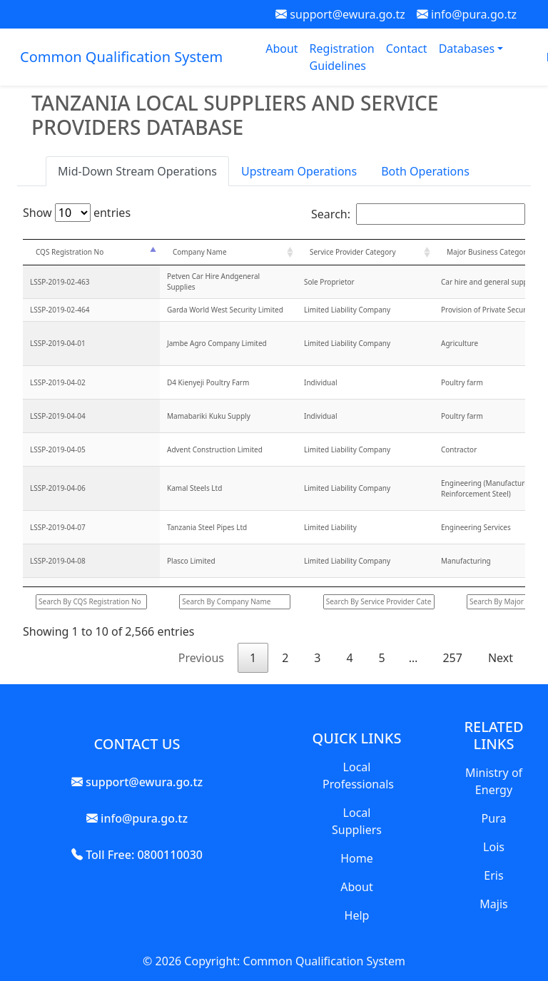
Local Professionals (358, 775)
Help (357, 915)
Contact (406, 48)
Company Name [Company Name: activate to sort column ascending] (200, 252)
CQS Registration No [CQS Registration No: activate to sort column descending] (69, 252)
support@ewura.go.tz (340, 14)
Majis (493, 904)
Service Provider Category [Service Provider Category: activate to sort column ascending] (353, 252)
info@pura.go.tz (467, 14)
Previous (201, 658)
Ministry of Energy (493, 781)
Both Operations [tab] (425, 171)
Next (500, 658)
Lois (493, 847)
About (281, 48)
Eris (493, 875)
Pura (494, 818)
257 (452, 658)
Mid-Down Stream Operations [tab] (137, 171)
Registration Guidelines (342, 57)
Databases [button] (468, 48)
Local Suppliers (357, 821)
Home (356, 858)
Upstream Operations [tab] (299, 171)
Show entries (77, 212)
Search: (418, 214)
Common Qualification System (121, 56)
